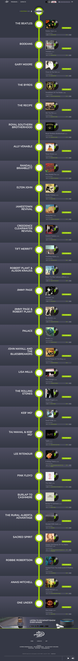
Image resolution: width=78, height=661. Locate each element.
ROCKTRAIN (37, 648)
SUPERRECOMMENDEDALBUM (26, 646)
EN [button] (72, 2)
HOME (32, 641)
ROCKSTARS (31, 648)
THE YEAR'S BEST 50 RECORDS (51, 646)
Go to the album (66, 27)
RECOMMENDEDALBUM (39, 646)
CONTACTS (23, 2)
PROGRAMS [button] (14, 2)
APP (46, 641)
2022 (26, 11)
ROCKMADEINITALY (45, 648)
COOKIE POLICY (53, 653)
